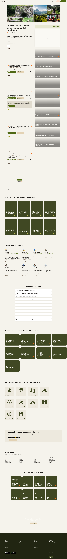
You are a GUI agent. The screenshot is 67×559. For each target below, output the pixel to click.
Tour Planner (6, 541)
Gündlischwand (51, 459)
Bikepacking (6, 547)
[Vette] (44, 391)
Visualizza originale (13, 259)
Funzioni (6, 542)
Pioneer (35, 542)
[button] (42, 1)
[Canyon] (44, 403)
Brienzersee (21, 458)
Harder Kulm (21, 457)
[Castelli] (21, 415)
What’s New (35, 541)
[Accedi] (22, 181)
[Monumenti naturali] (9, 391)
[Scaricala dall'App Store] (11, 437)
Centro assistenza (51, 541)
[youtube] (50, 552)
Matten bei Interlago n (7, 457)
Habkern (35, 461)
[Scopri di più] (8, 189)
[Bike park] (9, 415)
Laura (46, 267)
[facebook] (52, 552)
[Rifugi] (21, 403)
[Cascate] (33, 391)
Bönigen (6, 460)
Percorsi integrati (21, 542)
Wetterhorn (28, 253)
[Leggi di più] (8, 41)
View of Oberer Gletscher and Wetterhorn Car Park (15, 253)
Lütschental (6, 458)
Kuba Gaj (46, 252)
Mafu (23, 267)
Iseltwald (50, 458)
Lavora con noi (36, 547)
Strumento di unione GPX (52, 542)
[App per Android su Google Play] (17, 437)
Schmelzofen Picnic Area (39, 253)
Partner (20, 540)
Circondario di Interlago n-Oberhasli (23, 3)
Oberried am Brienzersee (8, 462)
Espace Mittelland (17, 3)
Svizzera (13, 3)
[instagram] (49, 552)
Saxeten (21, 462)
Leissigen (50, 462)
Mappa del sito (6, 548)
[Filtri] (8, 46)
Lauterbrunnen (21, 460)
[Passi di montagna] (33, 403)
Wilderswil (35, 460)
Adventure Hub (36, 546)
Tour (7, 3)
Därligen (35, 457)
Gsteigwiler (35, 459)
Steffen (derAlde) (37, 252)
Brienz (5, 459)
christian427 (7, 252)
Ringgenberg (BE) (51, 457)
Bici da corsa (6, 546)
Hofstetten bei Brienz (37, 462)
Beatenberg (21, 461)
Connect (20, 541)
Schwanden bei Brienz (52, 460)
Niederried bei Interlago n (8, 461)
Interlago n (29, 3)
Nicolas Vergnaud (25, 252)
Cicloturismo (10, 3)
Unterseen (50, 461)
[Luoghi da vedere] (21, 391)
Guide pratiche (51, 540)
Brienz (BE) (21, 459)
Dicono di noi (35, 540)
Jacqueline (36, 267)
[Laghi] (9, 403)
